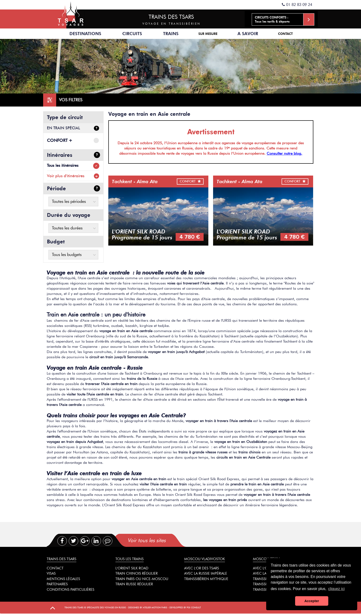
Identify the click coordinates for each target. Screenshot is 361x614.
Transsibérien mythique (206, 579)
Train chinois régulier (136, 573)
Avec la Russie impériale (205, 573)
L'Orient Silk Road (131, 568)
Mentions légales (63, 579)
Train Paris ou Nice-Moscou (141, 579)
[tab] (166, 540)
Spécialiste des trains (71, 14)
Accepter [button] (311, 601)
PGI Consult (194, 607)
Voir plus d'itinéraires (65, 175)
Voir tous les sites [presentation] (147, 540)
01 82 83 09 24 (297, 4)
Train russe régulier (134, 584)
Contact (285, 34)
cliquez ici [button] (336, 589)
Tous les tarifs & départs (284, 19)
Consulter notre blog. (284, 153)
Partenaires (57, 584)
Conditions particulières (70, 589)
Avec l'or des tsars (201, 568)
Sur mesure (207, 34)
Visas (51, 573)
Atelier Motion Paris (155, 607)
